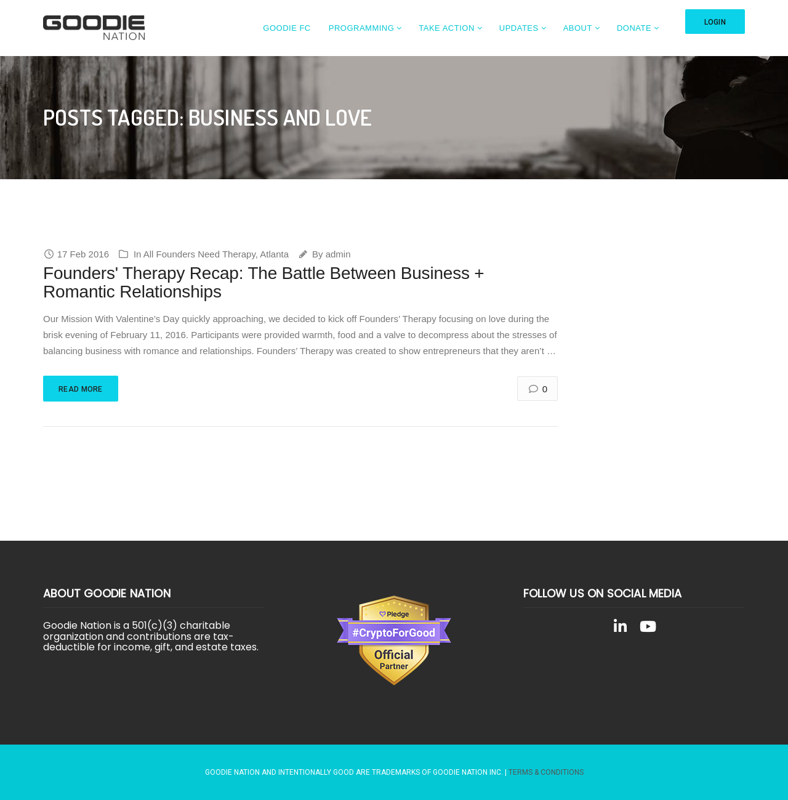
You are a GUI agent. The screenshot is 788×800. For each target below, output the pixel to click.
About (577, 28)
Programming (362, 28)
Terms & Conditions (546, 772)
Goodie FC (286, 28)
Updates (519, 28)
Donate (634, 28)
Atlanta (274, 254)
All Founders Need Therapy (199, 254)
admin (338, 254)
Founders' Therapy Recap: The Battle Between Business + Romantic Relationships (263, 283)
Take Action (447, 28)
